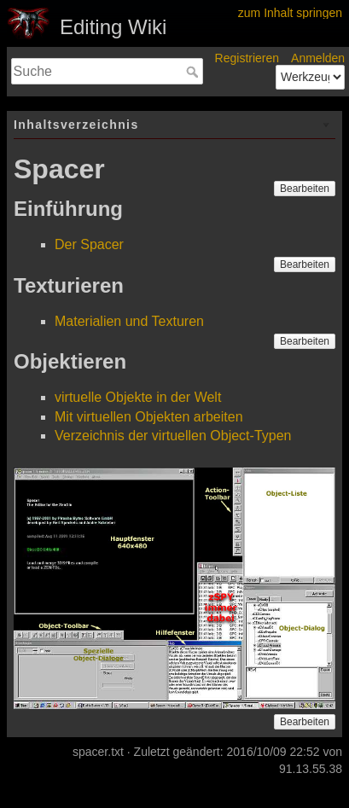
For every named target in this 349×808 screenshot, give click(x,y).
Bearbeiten (304, 189)
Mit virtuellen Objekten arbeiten (149, 417)
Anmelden (318, 58)
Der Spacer (89, 244)
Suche (194, 72)
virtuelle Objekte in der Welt (138, 397)
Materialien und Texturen (129, 321)
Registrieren (247, 58)
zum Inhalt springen (290, 13)
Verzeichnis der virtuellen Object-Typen (173, 435)
